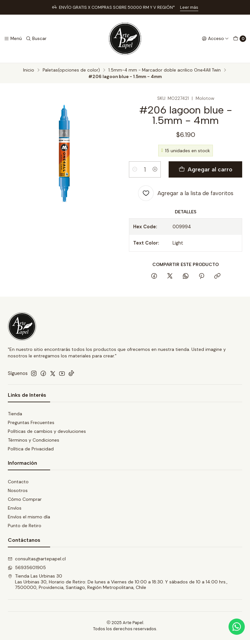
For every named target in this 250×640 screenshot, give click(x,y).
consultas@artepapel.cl (37, 559)
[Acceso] (215, 38)
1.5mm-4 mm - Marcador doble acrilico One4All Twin (164, 70)
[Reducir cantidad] (134, 169)
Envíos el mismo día (29, 517)
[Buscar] (36, 38)
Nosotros (18, 490)
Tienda (15, 414)
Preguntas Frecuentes (31, 422)
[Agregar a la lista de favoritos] (185, 193)
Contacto (18, 482)
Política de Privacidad (31, 449)
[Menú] (13, 38)
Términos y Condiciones (33, 440)
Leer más (189, 7)
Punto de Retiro (24, 525)
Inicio (28, 70)
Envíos (14, 508)
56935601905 (27, 567)
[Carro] (239, 38)
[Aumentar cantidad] (154, 169)
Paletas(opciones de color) (71, 70)
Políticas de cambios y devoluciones (47, 431)
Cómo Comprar (25, 499)
